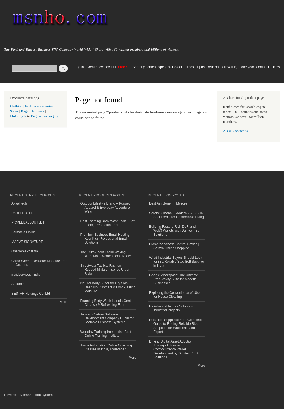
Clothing (16, 106)
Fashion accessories (39, 106)
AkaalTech (19, 203)
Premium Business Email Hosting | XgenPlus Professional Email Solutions (105, 239)
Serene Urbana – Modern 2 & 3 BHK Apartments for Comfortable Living (176, 215)
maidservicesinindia (25, 274)
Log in (79, 67)
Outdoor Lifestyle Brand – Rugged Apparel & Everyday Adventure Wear (105, 207)
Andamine (18, 284)
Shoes (14, 111)
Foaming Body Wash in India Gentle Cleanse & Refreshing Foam (106, 303)
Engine (36, 116)
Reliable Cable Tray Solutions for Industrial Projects (173, 308)
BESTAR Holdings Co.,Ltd (30, 294)
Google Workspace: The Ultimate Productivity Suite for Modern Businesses (173, 279)
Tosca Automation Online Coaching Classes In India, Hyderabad (106, 347)
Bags (24, 111)
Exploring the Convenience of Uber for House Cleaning (175, 295)
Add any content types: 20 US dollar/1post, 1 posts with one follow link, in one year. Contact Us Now (206, 67)
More (63, 302)
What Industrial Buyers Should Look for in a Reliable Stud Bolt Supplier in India (176, 262)
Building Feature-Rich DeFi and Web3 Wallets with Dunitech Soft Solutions (175, 231)
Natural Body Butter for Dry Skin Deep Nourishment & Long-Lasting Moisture (108, 287)
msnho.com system (38, 395)
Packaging (50, 116)
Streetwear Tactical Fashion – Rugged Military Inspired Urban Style (105, 270)
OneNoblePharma (24, 251)
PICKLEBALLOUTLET (27, 222)
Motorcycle (18, 116)
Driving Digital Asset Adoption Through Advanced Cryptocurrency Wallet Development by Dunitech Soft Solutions (173, 349)
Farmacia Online (23, 232)
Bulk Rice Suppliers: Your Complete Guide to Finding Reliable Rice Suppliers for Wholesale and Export (175, 326)
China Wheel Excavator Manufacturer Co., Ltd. (39, 263)
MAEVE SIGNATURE (27, 242)
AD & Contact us (235, 131)
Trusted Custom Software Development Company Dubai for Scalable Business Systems (107, 318)
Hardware (37, 111)
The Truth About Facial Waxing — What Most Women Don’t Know (105, 254)
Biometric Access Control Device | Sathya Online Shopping (174, 246)
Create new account (102, 67)
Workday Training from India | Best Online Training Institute (105, 334)
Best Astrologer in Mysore (168, 203)
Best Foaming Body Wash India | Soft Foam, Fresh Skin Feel (108, 223)
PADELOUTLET (23, 213)
